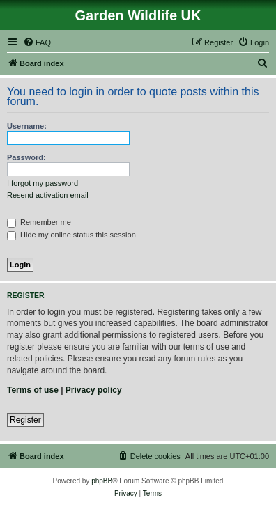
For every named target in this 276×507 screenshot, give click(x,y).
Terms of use (33, 390)
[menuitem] (37, 42)
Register (25, 420)
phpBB (101, 481)
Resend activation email (48, 195)
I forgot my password (42, 183)
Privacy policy (94, 390)
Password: (26, 157)
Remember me (39, 222)
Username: (27, 126)
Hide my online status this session (71, 235)
